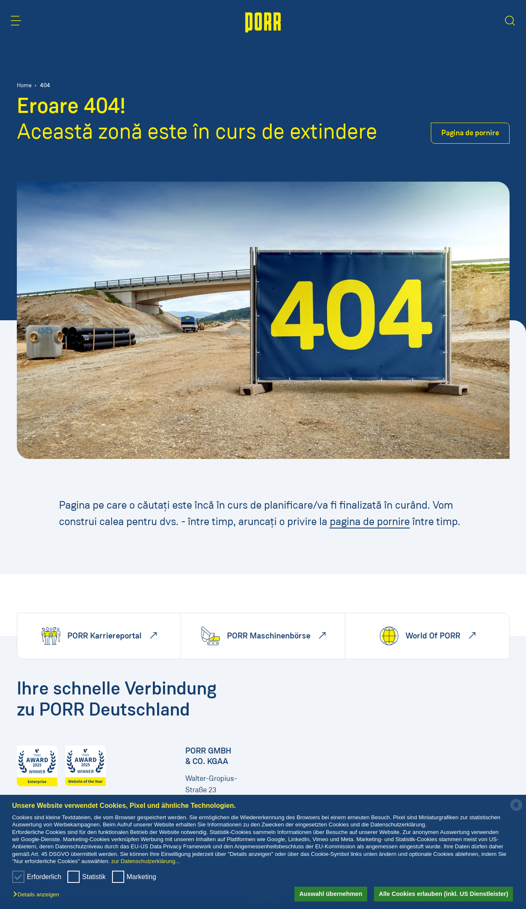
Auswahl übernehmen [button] (331, 893)
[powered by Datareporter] (516, 810)
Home (24, 85)
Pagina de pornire (470, 132)
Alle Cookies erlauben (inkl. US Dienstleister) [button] (443, 893)
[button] (38, 895)
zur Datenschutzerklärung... (145, 861)
